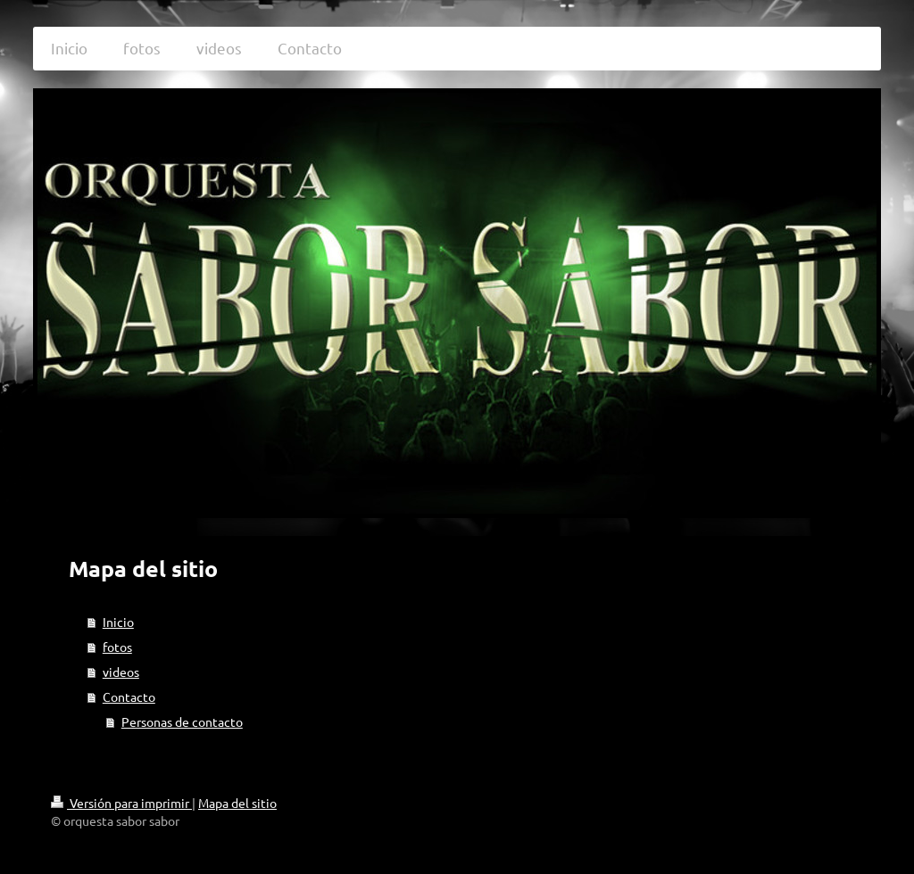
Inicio (118, 622)
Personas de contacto (182, 721)
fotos (117, 647)
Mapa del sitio (237, 803)
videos (121, 672)
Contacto (129, 696)
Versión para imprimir (121, 803)
